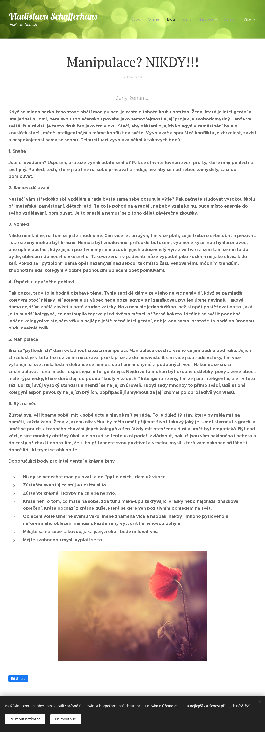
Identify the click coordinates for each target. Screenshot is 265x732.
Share (18, 678)
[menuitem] (139, 19)
